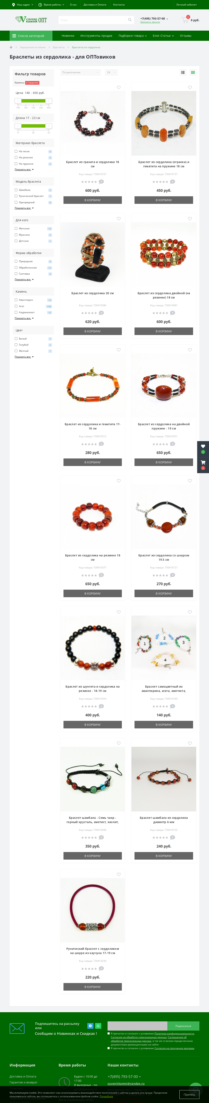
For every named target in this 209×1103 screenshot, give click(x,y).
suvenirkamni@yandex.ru (126, 1083)
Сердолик (32, 82)
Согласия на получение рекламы (174, 1048)
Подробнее (106, 1096)
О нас (73, 4)
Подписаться (183, 1026)
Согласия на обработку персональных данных (139, 1037)
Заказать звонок (150, 22)
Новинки (68, 36)
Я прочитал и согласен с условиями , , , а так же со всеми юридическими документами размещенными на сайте (153, 1039)
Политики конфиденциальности (174, 1033)
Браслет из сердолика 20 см (92, 293)
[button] (51, 4)
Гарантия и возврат (24, 1082)
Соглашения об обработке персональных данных (149, 1039)
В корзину (92, 200)
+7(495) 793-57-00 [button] (124, 1076)
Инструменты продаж (96, 36)
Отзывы (186, 36)
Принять (189, 1094)
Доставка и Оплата (95, 4)
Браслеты (58, 47)
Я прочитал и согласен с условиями (152, 1048)
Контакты (119, 4)
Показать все (24, 169)
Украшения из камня (33, 47)
